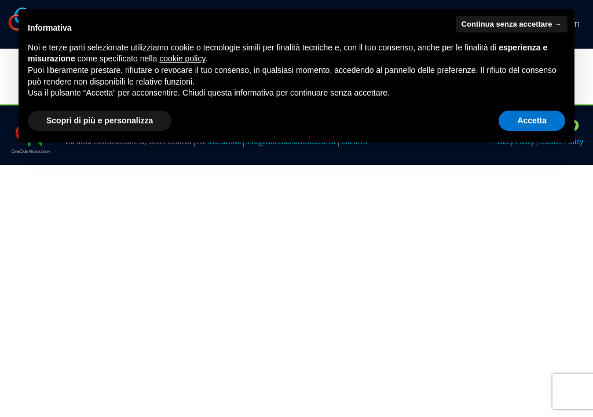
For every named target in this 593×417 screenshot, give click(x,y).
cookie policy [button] (182, 58)
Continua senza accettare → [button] (512, 24)
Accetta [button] (532, 120)
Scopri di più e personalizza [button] (99, 120)
